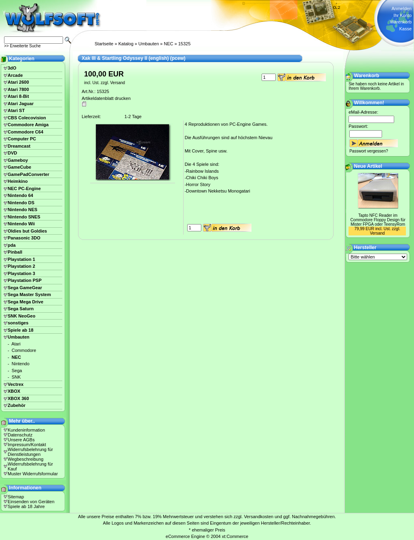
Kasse (405, 28)
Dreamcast (19, 146)
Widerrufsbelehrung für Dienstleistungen (30, 452)
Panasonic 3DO (24, 237)
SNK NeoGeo (21, 315)
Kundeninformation (26, 430)
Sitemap (16, 496)
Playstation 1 (21, 259)
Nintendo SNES (24, 216)
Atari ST (16, 110)
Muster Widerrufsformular (33, 473)
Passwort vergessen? (368, 151)
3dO (12, 68)
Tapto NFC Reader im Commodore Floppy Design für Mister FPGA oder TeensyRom (378, 220)
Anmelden (401, 8)
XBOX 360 (18, 398)
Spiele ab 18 (21, 330)
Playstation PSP (25, 280)
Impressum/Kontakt (27, 444)
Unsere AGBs (21, 439)
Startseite (104, 43)
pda (12, 245)
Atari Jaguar (21, 103)
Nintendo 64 (20, 195)
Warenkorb (401, 21)
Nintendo (21, 363)
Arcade (15, 75)
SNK (16, 377)
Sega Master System (29, 294)
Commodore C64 (25, 131)
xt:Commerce (235, 536)
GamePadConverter (28, 174)
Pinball (15, 252)
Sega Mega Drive (25, 301)
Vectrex (15, 384)
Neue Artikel (368, 166)
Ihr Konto (402, 15)
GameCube (19, 167)
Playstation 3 (21, 273)
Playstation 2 (21, 266)
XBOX (14, 391)
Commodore (24, 350)
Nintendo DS (21, 202)
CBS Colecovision (27, 117)
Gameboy (18, 160)
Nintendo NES (22, 209)
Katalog (125, 43)
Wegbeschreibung (25, 459)
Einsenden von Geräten (31, 501)
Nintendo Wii (21, 223)
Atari (16, 343)
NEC (168, 43)
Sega (17, 370)
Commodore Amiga (28, 124)
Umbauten (148, 43)
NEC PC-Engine (24, 188)
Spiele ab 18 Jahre (26, 506)
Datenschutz (20, 434)
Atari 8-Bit (18, 96)
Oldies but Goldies (27, 231)
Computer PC (22, 138)
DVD (12, 152)
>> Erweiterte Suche (22, 46)
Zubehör (16, 405)
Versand (117, 82)
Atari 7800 (18, 89)
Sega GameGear (25, 287)
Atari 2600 (18, 82)
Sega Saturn (21, 308)
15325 (184, 43)
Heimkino (18, 181)
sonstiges (18, 322)
